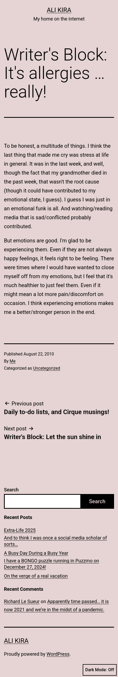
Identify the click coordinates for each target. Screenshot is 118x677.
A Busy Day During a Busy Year (36, 553)
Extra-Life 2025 (20, 530)
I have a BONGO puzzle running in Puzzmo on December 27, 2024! (51, 563)
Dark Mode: (99, 670)
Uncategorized (46, 368)
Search (11, 489)
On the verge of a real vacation (36, 576)
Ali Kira (59, 10)
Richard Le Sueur (22, 601)
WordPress (58, 654)
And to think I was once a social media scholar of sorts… (55, 541)
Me (13, 361)
